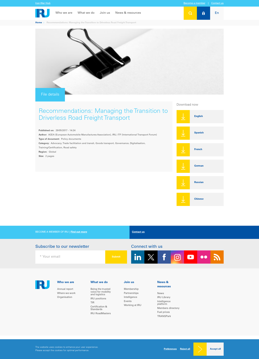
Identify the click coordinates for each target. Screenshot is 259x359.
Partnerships (131, 293)
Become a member (194, 3)
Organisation (64, 297)
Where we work (66, 293)
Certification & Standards (99, 308)
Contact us (217, 3)
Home (38, 23)
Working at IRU (132, 305)
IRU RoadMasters (101, 313)
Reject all (185, 349)
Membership (131, 289)
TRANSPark (164, 316)
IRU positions (98, 299)
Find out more (79, 232)
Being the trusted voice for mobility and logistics (101, 292)
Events (128, 301)
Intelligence (130, 297)
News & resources (128, 13)
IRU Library (163, 297)
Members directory (168, 308)
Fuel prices (163, 312)
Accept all (215, 349)
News (160, 293)
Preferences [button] (170, 349)
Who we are (64, 13)
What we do (86, 13)
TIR (92, 303)
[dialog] (129, 349)
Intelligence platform (163, 303)
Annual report (65, 289)
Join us (105, 13)
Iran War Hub (42, 3)
